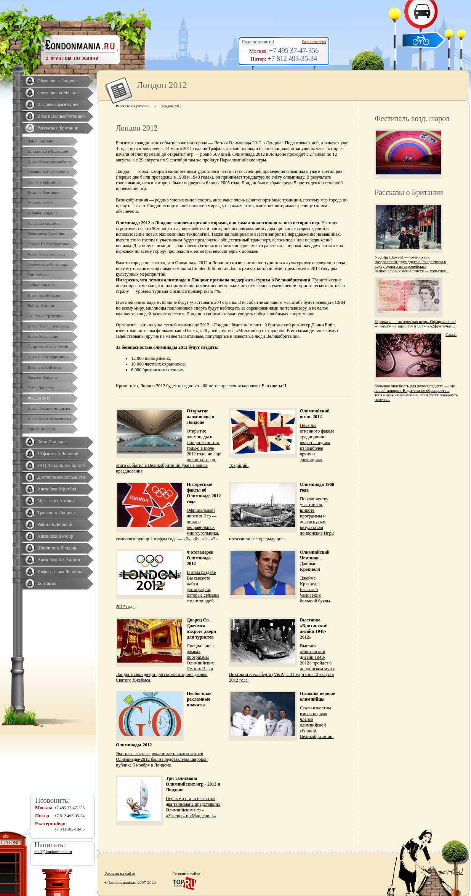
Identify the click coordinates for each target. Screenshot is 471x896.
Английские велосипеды (49, 418)
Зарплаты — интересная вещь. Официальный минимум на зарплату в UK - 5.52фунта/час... (415, 323)
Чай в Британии (41, 141)
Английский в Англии (58, 559)
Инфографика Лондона (59, 571)
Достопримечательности (61, 477)
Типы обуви (38, 274)
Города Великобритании (48, 243)
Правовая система (43, 223)
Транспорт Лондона (56, 512)
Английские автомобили (49, 161)
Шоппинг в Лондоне (57, 548)
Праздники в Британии (47, 151)
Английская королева (46, 254)
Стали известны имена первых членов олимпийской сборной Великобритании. (316, 722)
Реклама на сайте (119, 873)
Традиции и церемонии (48, 171)
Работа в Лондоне (54, 524)
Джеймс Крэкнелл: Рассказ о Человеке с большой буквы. (315, 589)
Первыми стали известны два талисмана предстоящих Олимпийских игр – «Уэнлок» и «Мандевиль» (193, 807)
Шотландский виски (45, 367)
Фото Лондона (51, 441)
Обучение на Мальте (57, 92)
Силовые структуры (45, 315)
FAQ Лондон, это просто (61, 465)
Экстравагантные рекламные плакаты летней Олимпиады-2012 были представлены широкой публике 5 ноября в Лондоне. (162, 759)
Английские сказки (44, 295)
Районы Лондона (42, 213)
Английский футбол (56, 489)
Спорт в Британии (43, 182)
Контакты (46, 583)
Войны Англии (40, 305)
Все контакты (314, 41)
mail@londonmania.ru (53, 851)
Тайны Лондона (41, 285)
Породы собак (40, 202)
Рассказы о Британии (57, 128)
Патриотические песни (47, 346)
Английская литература (48, 326)
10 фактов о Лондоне (57, 453)
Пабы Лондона (40, 387)
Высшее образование (57, 104)
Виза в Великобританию (61, 116)
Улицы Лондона (41, 428)
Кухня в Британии (43, 192)
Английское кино (42, 336)
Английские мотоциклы (48, 408)
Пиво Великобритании (47, 357)
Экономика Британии (46, 233)
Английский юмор (55, 536)
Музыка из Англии (55, 500)
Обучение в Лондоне (57, 80)
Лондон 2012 (38, 398)
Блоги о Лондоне (42, 377)
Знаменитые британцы (47, 264)
